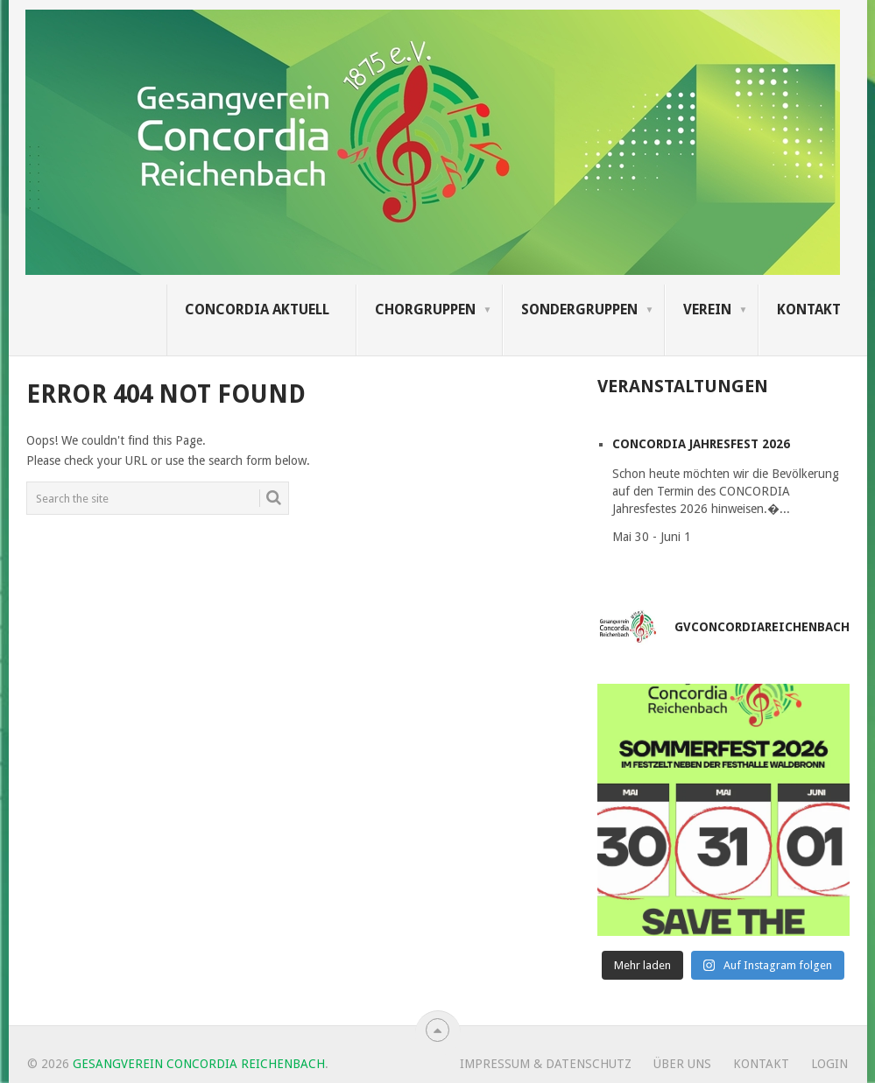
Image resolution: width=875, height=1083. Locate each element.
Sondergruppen (579, 309)
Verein (707, 309)
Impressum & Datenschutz (546, 1064)
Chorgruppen (425, 309)
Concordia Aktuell (257, 309)
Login (829, 1064)
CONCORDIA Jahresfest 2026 (701, 444)
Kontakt (809, 309)
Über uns (682, 1064)
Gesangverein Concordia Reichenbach (199, 1064)
